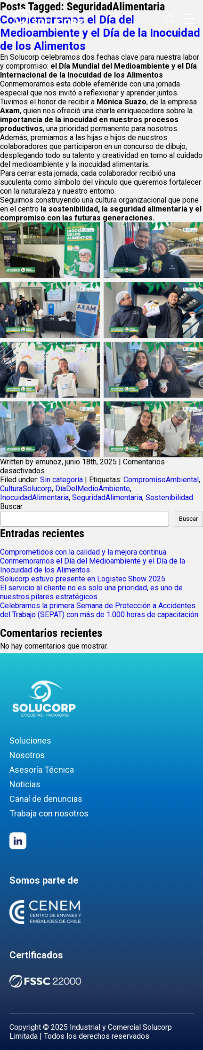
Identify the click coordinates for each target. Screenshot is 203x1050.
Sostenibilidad (169, 497)
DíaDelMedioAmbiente (92, 488)
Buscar (11, 506)
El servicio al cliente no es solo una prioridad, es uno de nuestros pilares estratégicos (91, 592)
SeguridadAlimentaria (107, 497)
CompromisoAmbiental (161, 479)
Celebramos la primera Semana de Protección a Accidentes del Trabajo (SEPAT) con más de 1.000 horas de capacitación (99, 610)
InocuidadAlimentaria (34, 497)
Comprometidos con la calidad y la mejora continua (83, 552)
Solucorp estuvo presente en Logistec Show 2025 (82, 578)
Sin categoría (61, 479)
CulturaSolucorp (26, 488)
